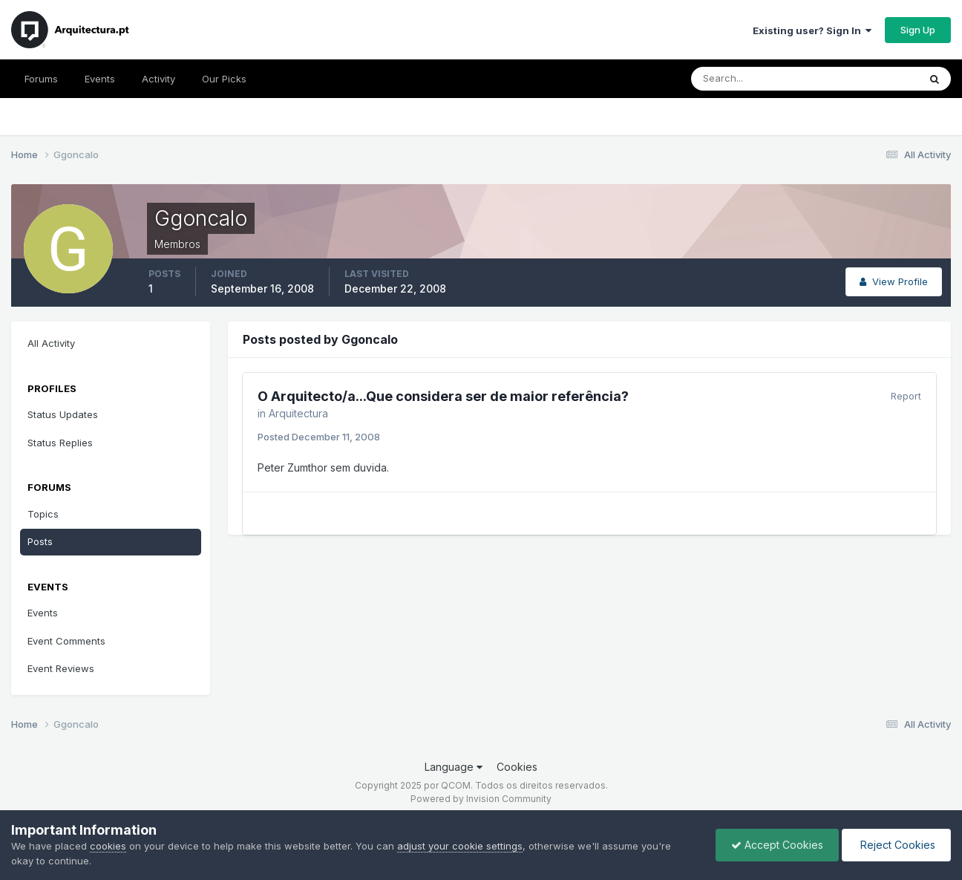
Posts (40, 541)
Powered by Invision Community (481, 798)
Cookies (517, 766)
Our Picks (224, 79)
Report (906, 396)
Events (100, 79)
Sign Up (917, 30)
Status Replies (60, 443)
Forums (41, 79)
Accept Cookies (777, 844)
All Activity (51, 343)
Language (453, 766)
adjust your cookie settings (460, 846)
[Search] (756, 79)
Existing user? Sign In (812, 30)
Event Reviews (60, 668)
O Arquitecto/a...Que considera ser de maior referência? (443, 396)
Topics (43, 514)
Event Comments (66, 641)
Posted (319, 437)
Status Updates (62, 414)
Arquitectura (298, 413)
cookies (108, 846)
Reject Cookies (896, 844)
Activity (158, 79)
